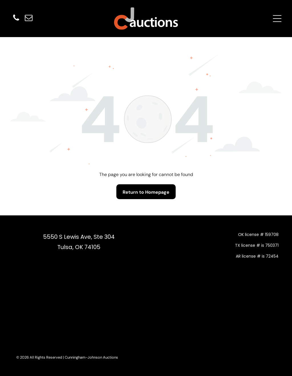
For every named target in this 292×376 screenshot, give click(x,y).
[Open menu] (277, 18)
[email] (28, 18)
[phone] (16, 18)
